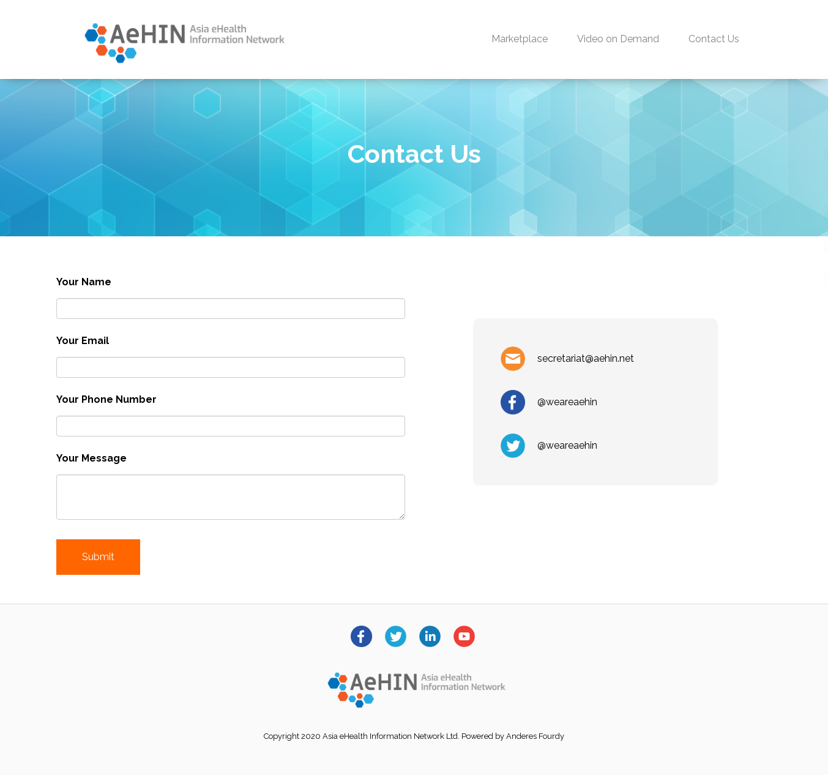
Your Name (83, 282)
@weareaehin (567, 402)
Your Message (91, 458)
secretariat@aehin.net (585, 358)
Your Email (82, 340)
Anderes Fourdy (535, 736)
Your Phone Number (106, 399)
